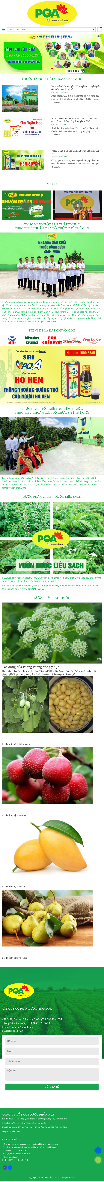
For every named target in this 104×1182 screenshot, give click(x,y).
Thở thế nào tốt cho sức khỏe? (15, 1151)
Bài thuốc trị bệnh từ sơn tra (15, 815)
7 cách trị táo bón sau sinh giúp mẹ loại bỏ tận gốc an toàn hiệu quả (29, 1148)
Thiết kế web (49, 1178)
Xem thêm (58, 103)
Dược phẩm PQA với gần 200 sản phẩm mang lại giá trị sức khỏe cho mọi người (76, 87)
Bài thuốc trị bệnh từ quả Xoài (16, 886)
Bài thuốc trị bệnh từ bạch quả (16, 744)
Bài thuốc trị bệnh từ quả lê (14, 958)
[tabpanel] (52, 54)
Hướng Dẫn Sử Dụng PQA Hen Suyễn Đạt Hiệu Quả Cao (75, 152)
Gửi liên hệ (52, 1087)
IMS (57, 1178)
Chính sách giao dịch (11, 1158)
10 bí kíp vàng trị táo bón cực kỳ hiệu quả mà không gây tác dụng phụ (30, 1145)
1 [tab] (52, 69)
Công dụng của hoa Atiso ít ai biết (16, 1154)
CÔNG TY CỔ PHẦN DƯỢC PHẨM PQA (30, 1009)
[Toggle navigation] (3, 29)
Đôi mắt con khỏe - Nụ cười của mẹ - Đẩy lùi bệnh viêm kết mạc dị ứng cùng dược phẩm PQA (74, 119)
